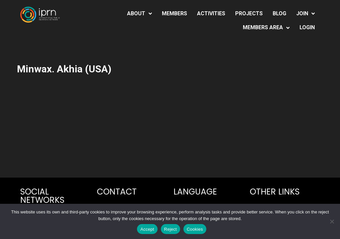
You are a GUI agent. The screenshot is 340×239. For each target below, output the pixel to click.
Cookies (195, 229)
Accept (147, 229)
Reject (170, 229)
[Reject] (331, 221)
